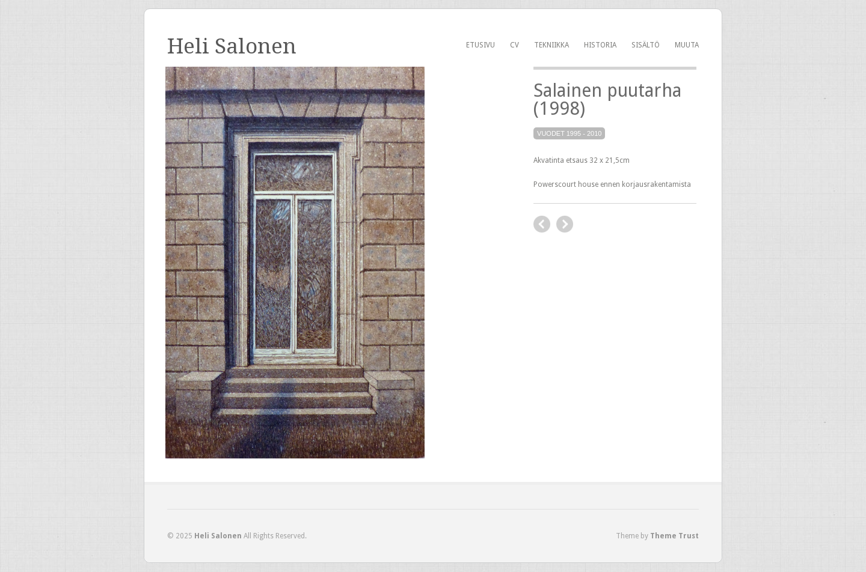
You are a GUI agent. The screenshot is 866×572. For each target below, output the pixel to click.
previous (541, 224)
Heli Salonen (231, 46)
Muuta (687, 45)
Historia (600, 45)
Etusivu (480, 45)
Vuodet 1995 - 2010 (569, 133)
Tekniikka (551, 45)
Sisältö (645, 45)
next (564, 224)
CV (514, 45)
